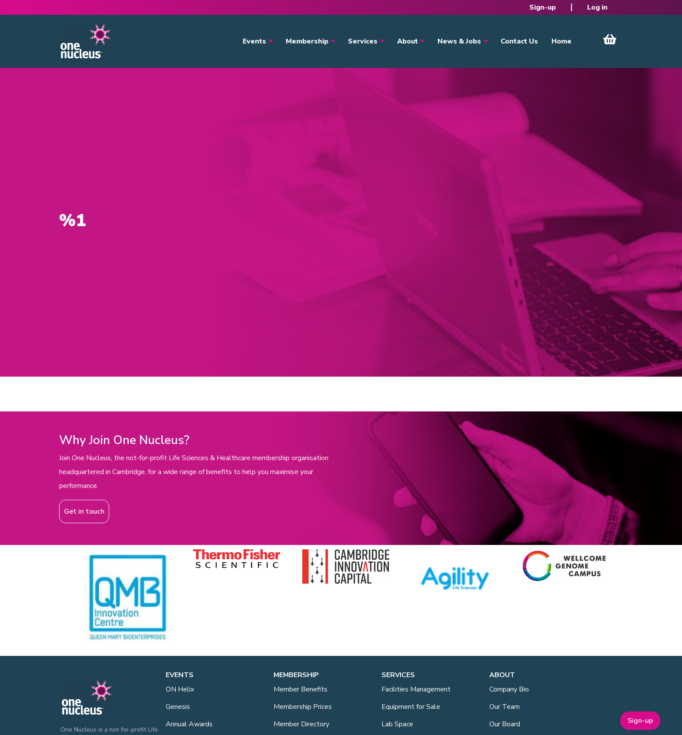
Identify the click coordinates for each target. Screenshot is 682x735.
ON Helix (180, 689)
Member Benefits (301, 689)
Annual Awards (189, 724)
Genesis (178, 707)
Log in (597, 7)
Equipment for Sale (410, 707)
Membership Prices (303, 707)
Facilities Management (416, 689)
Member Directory (301, 724)
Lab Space (397, 724)
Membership (307, 41)
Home (562, 41)
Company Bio (509, 689)
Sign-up (542, 7)
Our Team (504, 707)
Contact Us (519, 41)
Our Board (504, 724)
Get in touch (84, 511)
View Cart (609, 39)
